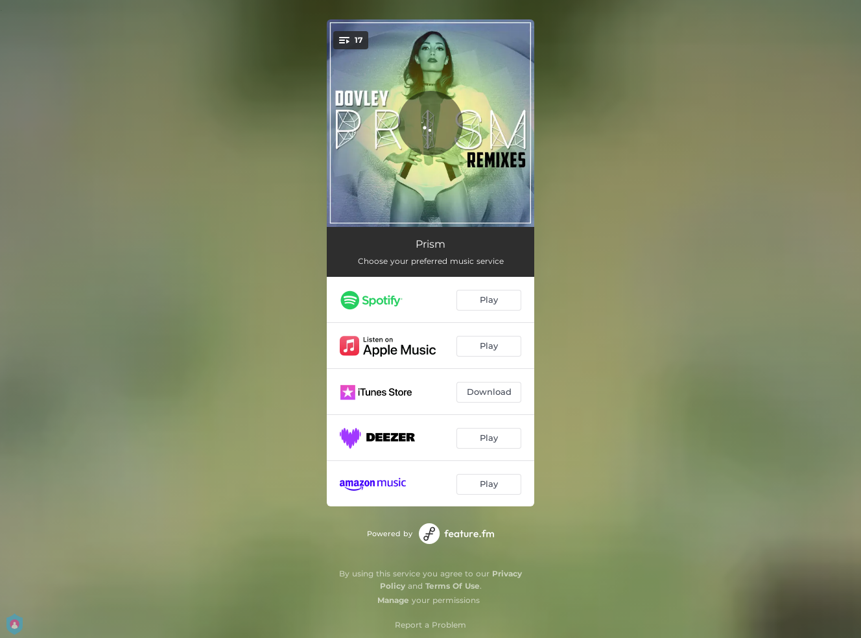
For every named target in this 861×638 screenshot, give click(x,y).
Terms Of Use (452, 586)
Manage (393, 600)
